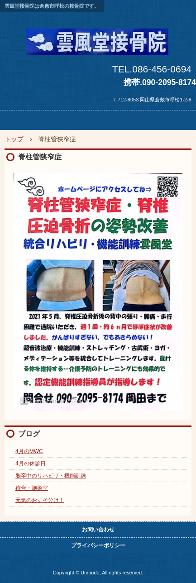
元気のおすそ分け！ (39, 500)
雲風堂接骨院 (98, 38)
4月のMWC (29, 451)
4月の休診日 (30, 463)
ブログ (29, 434)
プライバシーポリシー (98, 545)
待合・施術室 (31, 488)
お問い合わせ (98, 529)
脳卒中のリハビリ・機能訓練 (50, 476)
